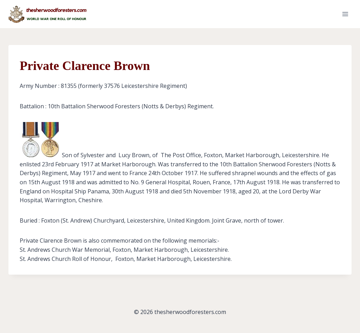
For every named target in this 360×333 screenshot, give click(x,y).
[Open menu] (345, 13)
